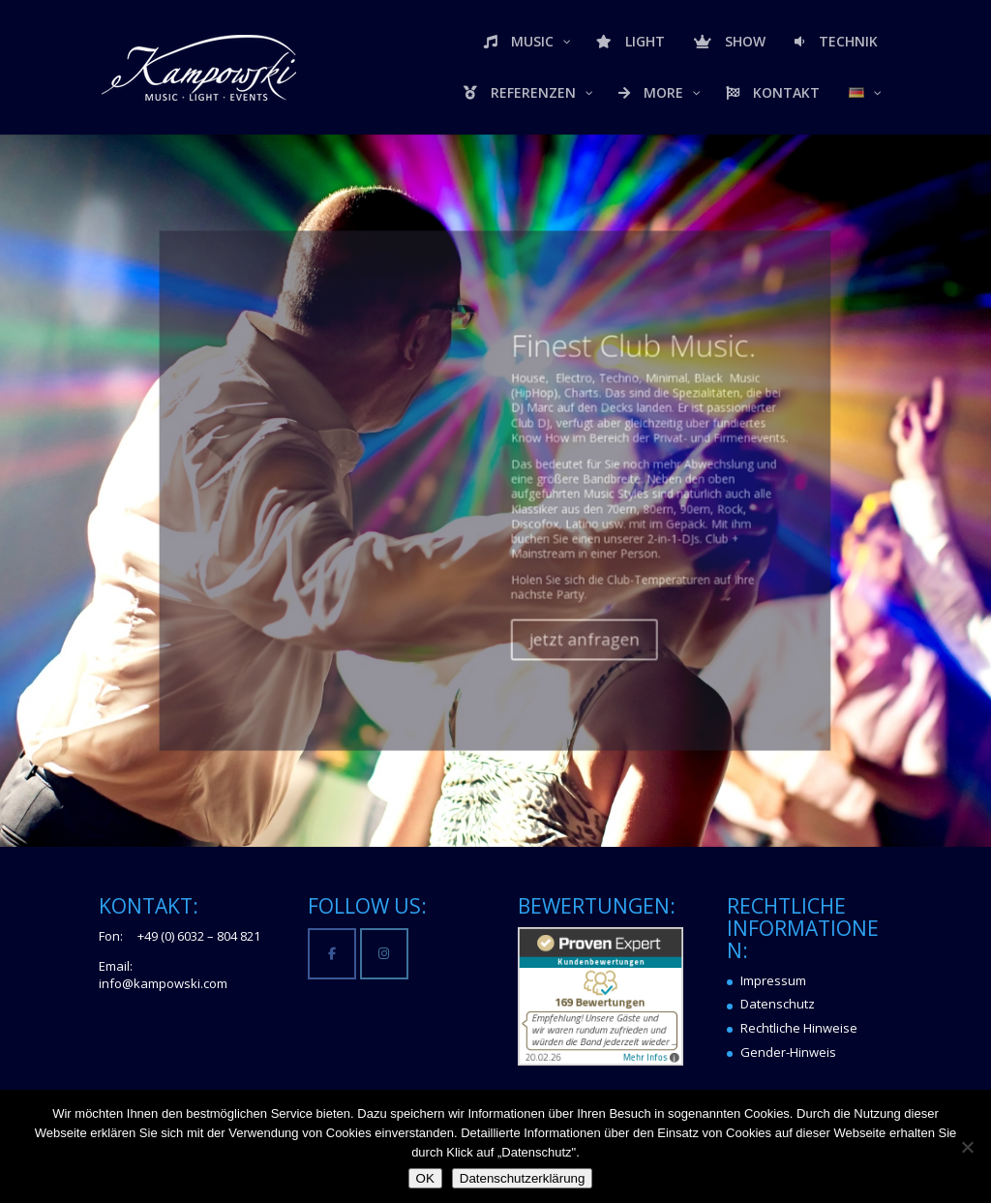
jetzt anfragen (567, 625)
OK (425, 1178)
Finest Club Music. (606, 390)
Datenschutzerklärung (523, 1178)
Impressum (773, 980)
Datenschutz (777, 1003)
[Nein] (966, 1147)
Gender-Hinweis (788, 1052)
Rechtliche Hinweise (798, 1028)
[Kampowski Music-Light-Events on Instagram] (383, 953)
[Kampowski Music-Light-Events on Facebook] (331, 953)
